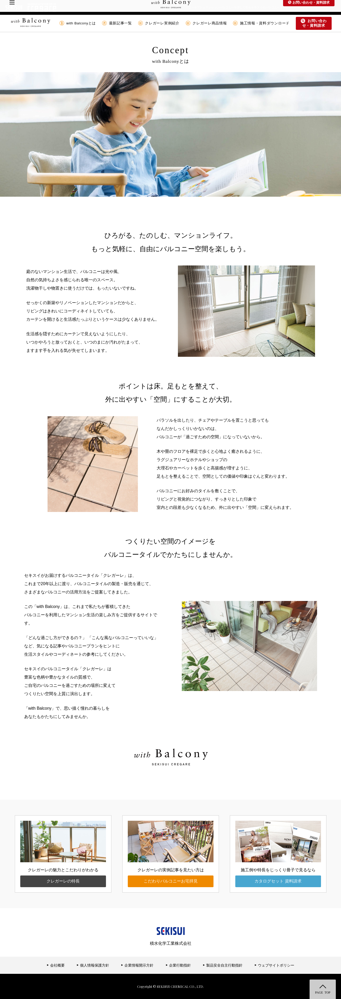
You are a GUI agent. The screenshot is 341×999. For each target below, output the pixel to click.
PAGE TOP (322, 992)
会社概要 (56, 965)
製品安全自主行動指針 (223, 965)
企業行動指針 (178, 965)
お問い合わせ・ (314, 23)
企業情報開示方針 (137, 965)
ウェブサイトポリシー (274, 965)
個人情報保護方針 (93, 965)
